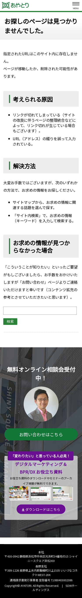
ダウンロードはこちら (41, 509)
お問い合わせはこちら (41, 434)
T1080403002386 (61, 580)
